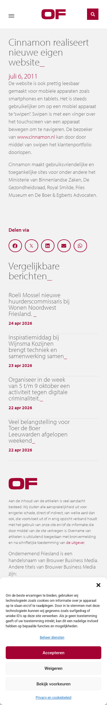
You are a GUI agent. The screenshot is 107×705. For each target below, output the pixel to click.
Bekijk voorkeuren (54, 684)
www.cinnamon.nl (36, 137)
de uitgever (75, 542)
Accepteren (53, 652)
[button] (98, 584)
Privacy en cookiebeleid (53, 698)
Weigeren (53, 668)
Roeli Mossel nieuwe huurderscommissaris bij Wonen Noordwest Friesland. (39, 304)
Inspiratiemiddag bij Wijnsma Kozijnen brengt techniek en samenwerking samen (36, 346)
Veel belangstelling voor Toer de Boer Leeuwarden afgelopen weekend (39, 431)
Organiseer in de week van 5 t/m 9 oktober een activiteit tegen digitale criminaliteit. (39, 388)
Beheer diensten (52, 637)
